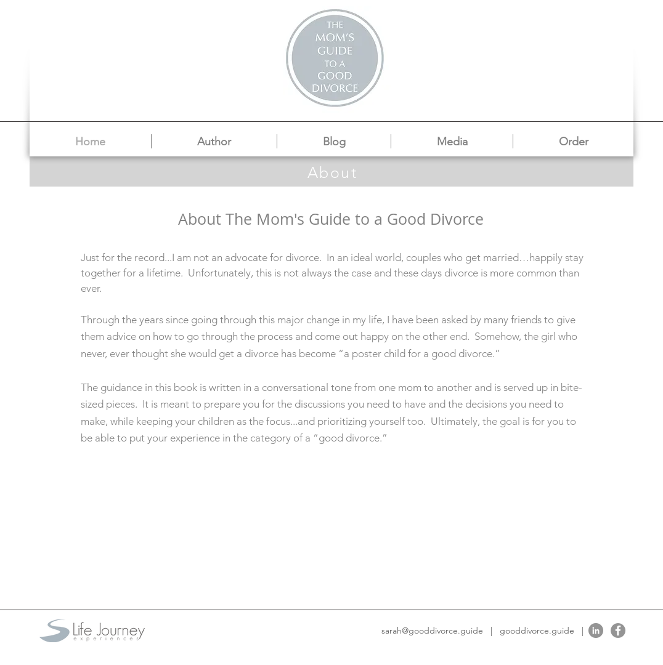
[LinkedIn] (595, 630)
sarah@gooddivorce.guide (432, 630)
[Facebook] (618, 630)
